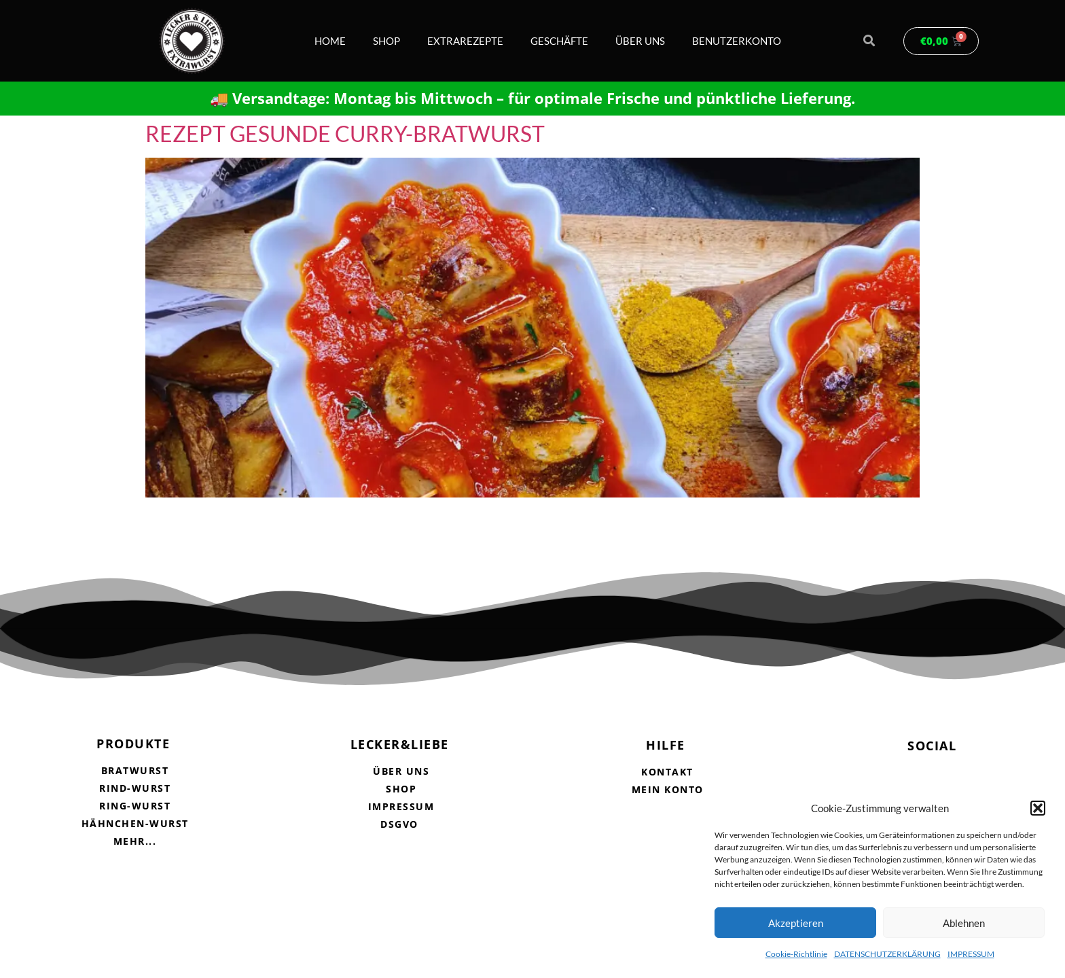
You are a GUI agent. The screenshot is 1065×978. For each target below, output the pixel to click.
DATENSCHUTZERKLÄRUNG (887, 954)
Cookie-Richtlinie (796, 954)
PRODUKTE (133, 743)
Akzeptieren (795, 923)
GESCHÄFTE (559, 41)
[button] (1038, 808)
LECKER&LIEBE (399, 744)
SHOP (386, 41)
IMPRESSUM (970, 954)
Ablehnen (964, 923)
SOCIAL (931, 745)
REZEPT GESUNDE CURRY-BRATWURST (345, 133)
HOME (330, 41)
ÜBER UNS (640, 41)
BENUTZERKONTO (736, 41)
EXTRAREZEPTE (465, 41)
